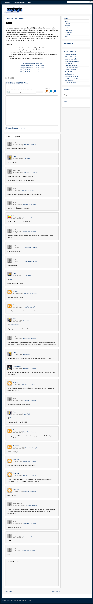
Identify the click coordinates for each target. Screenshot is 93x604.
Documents (68, 32)
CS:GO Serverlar (70, 82)
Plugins (67, 23)
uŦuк (14, 156)
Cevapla (33, 144)
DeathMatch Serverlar (72, 61)
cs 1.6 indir (28, 600)
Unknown (16, 291)
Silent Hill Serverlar (71, 57)
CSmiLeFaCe (17, 366)
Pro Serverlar (69, 63)
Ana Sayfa (7, 2)
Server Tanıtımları (19, 2)
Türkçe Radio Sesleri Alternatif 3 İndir (32, 70)
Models (67, 28)
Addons (67, 26)
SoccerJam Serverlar (71, 76)
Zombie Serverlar (70, 54)
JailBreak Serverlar (71, 59)
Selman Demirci (14, 325)
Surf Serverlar (69, 74)
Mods (67, 21)
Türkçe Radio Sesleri (15, 19)
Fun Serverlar (69, 80)
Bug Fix (67, 34)
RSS (29, 2)
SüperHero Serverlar (71, 78)
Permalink (26, 144)
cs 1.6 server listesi (20, 600)
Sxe (66, 36)
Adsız (10, 279)
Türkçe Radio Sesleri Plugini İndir (32, 63)
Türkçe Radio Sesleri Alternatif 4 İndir (32, 72)
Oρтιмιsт (15, 216)
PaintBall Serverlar (71, 72)
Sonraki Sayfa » (56, 591)
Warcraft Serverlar (70, 70)
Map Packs (68, 30)
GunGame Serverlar (71, 67)
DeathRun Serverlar (71, 65)
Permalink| (26, 158)
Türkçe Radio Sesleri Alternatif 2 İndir (32, 68)
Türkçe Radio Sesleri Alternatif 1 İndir (32, 65)
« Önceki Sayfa (8, 591)
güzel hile (16, 459)
